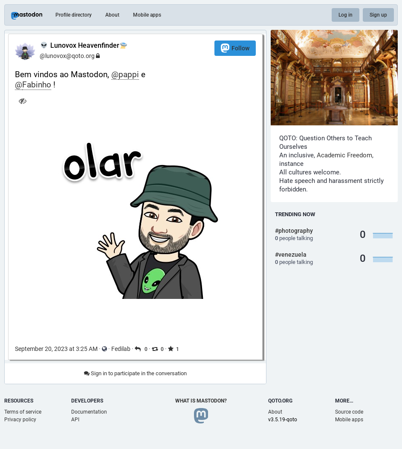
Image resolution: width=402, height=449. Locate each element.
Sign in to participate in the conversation (135, 373)
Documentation (89, 412)
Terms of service (22, 412)
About (112, 15)
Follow (235, 47)
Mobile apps (147, 15)
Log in (345, 15)
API (75, 420)
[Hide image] (22, 101)
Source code (349, 412)
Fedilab (120, 348)
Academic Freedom (344, 155)
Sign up (378, 15)
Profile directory (73, 15)
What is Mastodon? (201, 401)
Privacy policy (20, 420)
